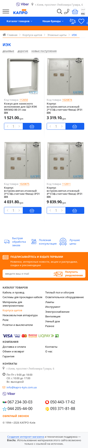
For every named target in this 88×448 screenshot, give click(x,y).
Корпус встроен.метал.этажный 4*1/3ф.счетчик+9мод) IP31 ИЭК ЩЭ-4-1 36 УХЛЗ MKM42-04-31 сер (65, 194)
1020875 (24, 184)
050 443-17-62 (62, 402)
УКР (83, 9)
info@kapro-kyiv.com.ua (22, 387)
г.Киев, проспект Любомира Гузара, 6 (59, 4)
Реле (5, 320)
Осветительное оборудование (64, 297)
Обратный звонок (16, 416)
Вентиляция (52, 316)
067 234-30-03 (20, 402)
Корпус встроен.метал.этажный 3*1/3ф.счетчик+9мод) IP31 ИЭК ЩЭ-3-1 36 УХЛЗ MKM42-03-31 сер (22, 194)
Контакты (51, 346)
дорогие (23, 51)
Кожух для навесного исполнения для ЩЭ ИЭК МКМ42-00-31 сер (20, 106)
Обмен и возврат (13, 351)
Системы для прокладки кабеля (22, 297)
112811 (66, 184)
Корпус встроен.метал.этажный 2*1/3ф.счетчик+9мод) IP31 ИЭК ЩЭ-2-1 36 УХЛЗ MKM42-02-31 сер (65, 109)
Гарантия (8, 356)
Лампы (49, 302)
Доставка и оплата (14, 346)
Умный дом (52, 321)
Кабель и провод (13, 292)
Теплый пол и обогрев (59, 292)
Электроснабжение (57, 311)
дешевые (8, 51)
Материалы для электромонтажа (13, 303)
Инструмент (52, 306)
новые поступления (44, 51)
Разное (49, 326)
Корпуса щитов (12, 310)
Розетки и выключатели (18, 325)
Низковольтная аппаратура (20, 315)
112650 (23, 99)
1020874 (67, 99)
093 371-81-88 (62, 408)
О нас (48, 351)
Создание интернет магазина (25, 436)
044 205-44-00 (20, 408)
